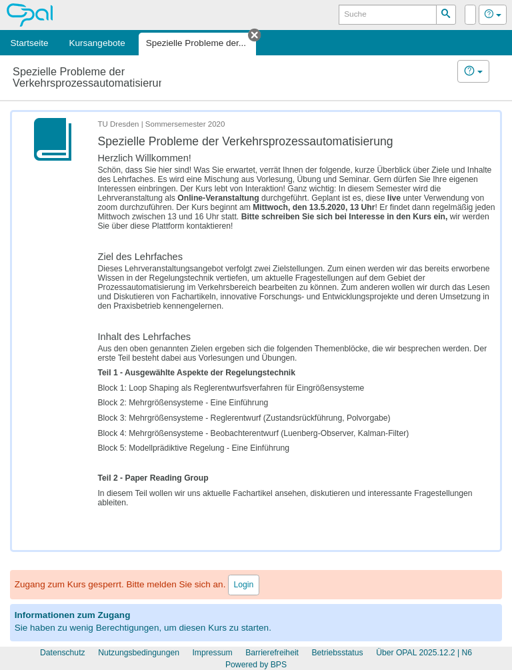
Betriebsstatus (337, 652)
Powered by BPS (256, 664)
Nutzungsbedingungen (138, 652)
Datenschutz (62, 652)
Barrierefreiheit (272, 652)
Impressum (212, 652)
